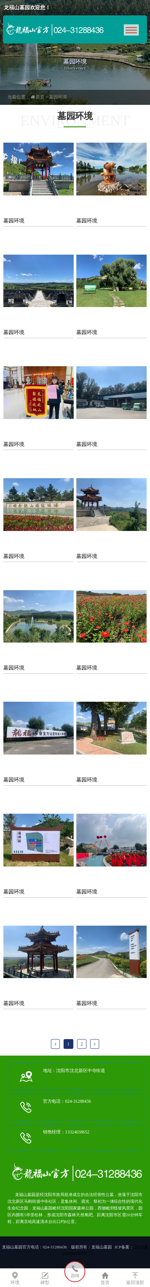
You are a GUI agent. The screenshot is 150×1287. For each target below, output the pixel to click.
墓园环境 (58, 97)
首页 (40, 97)
